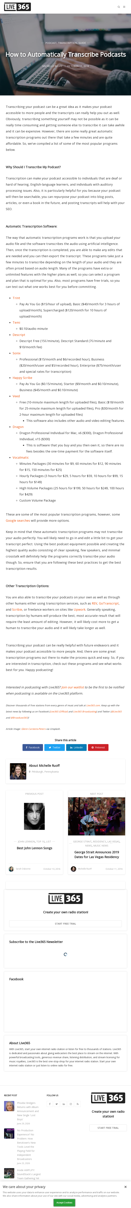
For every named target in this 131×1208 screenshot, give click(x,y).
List (48, 841)
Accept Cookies (64, 1202)
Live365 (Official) (59, 711)
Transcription (67, 42)
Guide (82, 42)
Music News (100, 845)
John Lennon (26, 841)
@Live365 (116, 711)
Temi (16, 322)
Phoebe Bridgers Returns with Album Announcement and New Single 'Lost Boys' (28, 1111)
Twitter (54, 747)
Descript (19, 335)
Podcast (51, 42)
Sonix (16, 353)
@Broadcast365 (19, 717)
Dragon (18, 427)
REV (94, 603)
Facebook (33, 747)
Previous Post (34, 793)
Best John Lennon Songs (34, 848)
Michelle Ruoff (49, 766)
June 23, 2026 (23, 1163)
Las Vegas (113, 841)
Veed (16, 396)
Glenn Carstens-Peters (33, 728)
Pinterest (98, 747)
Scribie (17, 609)
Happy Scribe (22, 378)
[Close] (125, 1187)
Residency (99, 841)
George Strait (82, 841)
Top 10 (40, 841)
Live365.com (93, 705)
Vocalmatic (21, 457)
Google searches (18, 520)
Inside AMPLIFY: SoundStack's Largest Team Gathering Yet (29, 1174)
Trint (16, 298)
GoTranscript (109, 603)
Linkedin (76, 747)
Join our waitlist (72, 687)
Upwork (79, 609)
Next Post (96, 793)
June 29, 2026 (23, 1123)
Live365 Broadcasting (84, 711)
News (88, 845)
